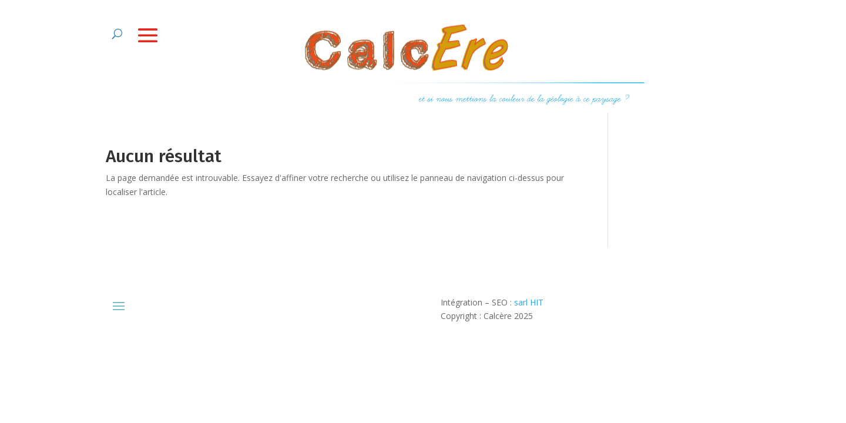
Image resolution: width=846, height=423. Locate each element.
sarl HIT (528, 302)
